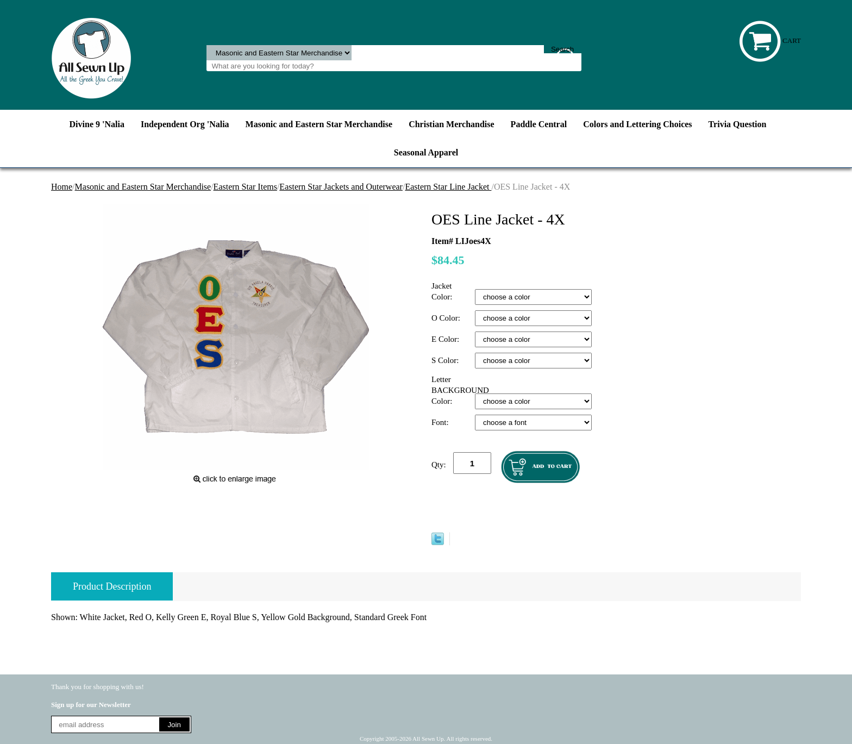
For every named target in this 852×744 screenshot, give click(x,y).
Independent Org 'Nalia (185, 124)
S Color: (446, 360)
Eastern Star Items (245, 186)
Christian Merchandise (451, 124)
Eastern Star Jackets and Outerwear (341, 186)
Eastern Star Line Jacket (448, 186)
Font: (440, 422)
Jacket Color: (442, 291)
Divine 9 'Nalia (97, 124)
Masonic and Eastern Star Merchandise (319, 124)
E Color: (446, 339)
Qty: (438, 464)
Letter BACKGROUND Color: (453, 390)
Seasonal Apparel (426, 152)
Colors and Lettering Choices (637, 124)
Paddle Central (539, 124)
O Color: (446, 318)
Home (61, 186)
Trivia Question (738, 124)
